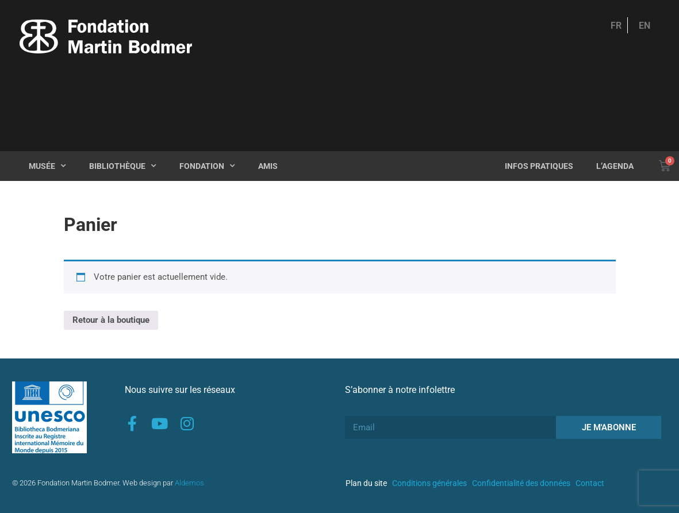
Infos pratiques (539, 166)
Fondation (207, 166)
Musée (47, 166)
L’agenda (615, 166)
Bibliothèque (122, 166)
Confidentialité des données (521, 483)
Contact (590, 483)
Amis (268, 166)
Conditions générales (429, 483)
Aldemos (189, 483)
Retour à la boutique (110, 320)
